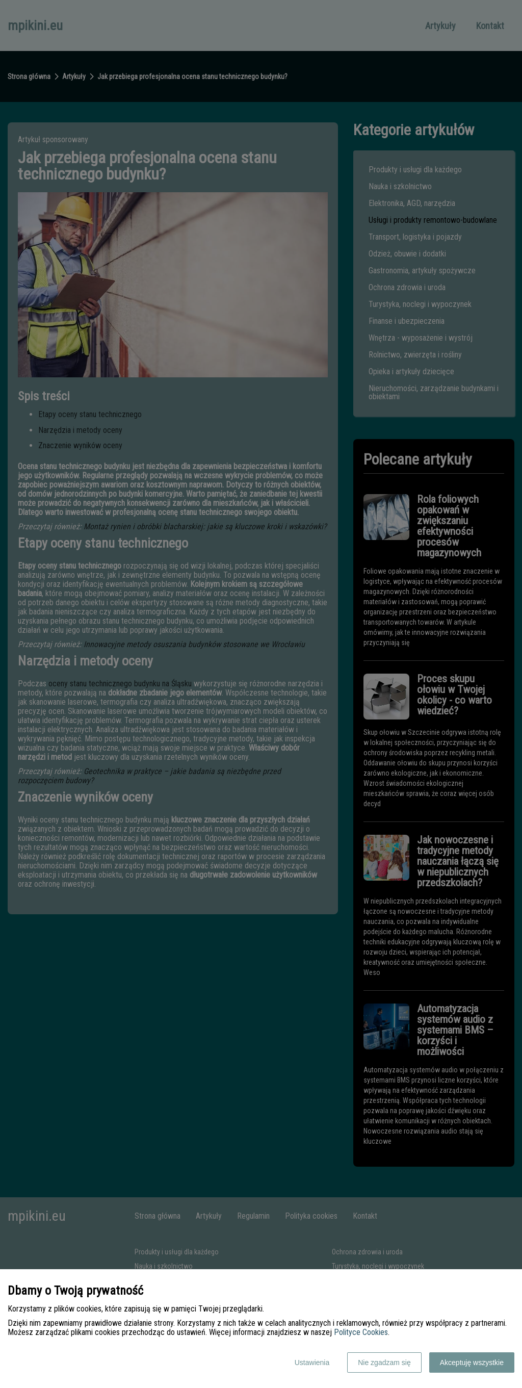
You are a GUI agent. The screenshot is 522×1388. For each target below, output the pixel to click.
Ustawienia (312, 1362)
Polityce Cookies (361, 1332)
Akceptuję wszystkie (472, 1362)
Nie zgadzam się (384, 1362)
